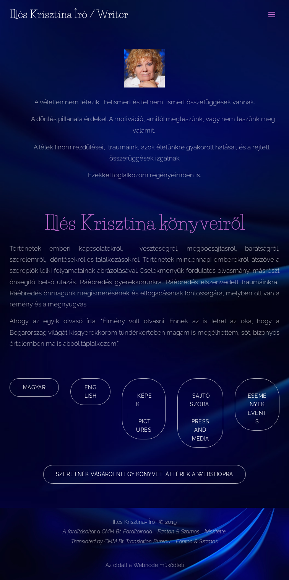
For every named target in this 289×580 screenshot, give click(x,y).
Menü (271, 14)
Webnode (145, 565)
